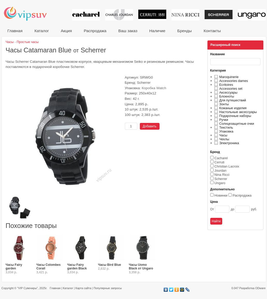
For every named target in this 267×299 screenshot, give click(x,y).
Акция (66, 31)
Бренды (184, 31)
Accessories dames (230, 81)
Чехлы (221, 139)
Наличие (157, 31)
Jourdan (220, 170)
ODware (260, 288)
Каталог (41, 31)
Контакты (212, 31)
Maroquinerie (226, 77)
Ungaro (219, 183)
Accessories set (228, 89)
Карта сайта (83, 288)
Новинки (220, 195)
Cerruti (219, 162)
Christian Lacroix (226, 166)
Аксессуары (225, 92)
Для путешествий (229, 100)
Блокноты (223, 96)
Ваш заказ (127, 31)
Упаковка (223, 131)
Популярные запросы (107, 288)
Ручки (220, 120)
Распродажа (95, 31)
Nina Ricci (221, 175)
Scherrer (220, 179)
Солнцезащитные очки (233, 124)
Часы (220, 135)
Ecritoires (223, 85)
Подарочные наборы (232, 116)
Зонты (221, 104)
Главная (15, 31)
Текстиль (223, 127)
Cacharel (221, 158)
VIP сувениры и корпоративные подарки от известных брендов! (28, 13)
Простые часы (28, 42)
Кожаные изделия (230, 108)
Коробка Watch (154, 88)
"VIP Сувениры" (27, 288)
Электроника (226, 143)
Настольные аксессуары (235, 112)
